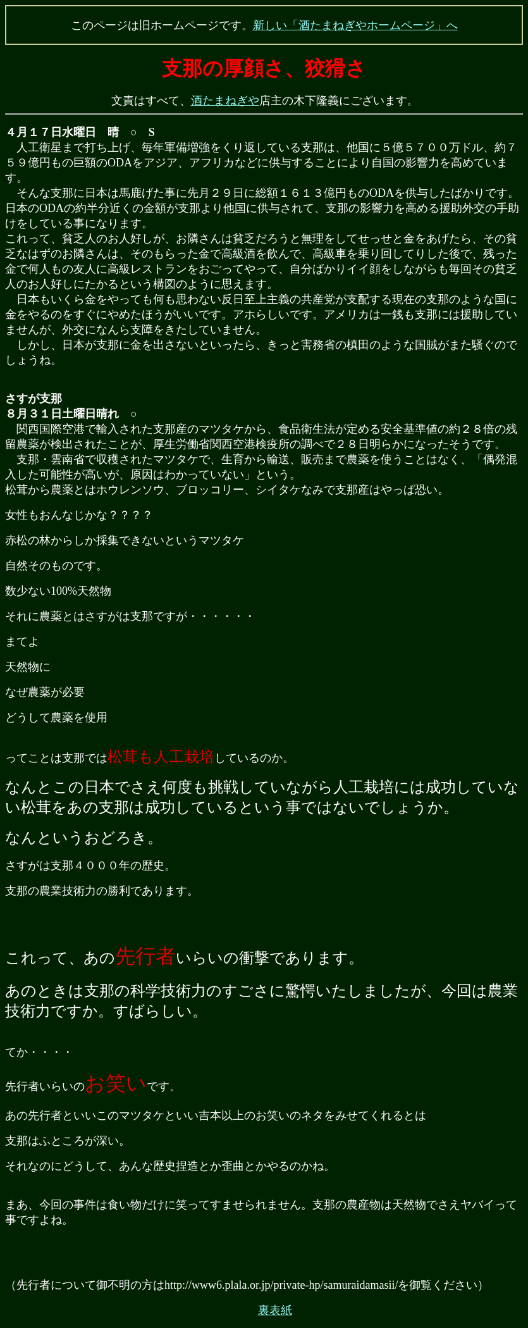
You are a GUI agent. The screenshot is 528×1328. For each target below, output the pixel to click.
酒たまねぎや (225, 100)
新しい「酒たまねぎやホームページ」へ (355, 25)
